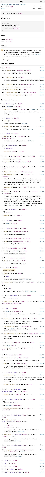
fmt (5, 136)
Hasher (8, 276)
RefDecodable (7, 391)
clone (6, 121)
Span (35, 318)
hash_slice (8, 282)
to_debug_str (8, 187)
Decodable (12, 145)
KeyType (8, 405)
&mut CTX (25, 301)
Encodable (12, 209)
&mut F (9, 425)
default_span (8, 318)
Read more (24, 123)
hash (5, 273)
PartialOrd (10, 469)
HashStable (14, 295)
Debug (8, 133)
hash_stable (8, 301)
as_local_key (8, 109)
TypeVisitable (16, 445)
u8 (14, 223)
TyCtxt (18, 156)
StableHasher (6, 303)
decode (6, 151)
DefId (20, 13)
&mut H (20, 273)
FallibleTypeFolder (8, 421)
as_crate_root (12, 92)
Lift (12, 342)
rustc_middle (4, 4)
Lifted (8, 345)
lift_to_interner (10, 348)
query (10, 4)
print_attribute (9, 384)
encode (6, 215)
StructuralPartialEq (13, 472)
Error (12, 138)
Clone (8, 118)
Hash (7, 268)
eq (5, 357)
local (9, 70)
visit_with (8, 450)
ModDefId (13, 248)
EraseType (9, 220)
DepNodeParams (16, 167)
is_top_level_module (14, 95)
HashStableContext (12, 299)
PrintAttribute (11, 372)
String (4, 189)
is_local (10, 77)
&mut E (19, 215)
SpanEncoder (9, 212)
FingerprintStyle (27, 171)
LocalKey (9, 106)
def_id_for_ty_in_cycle (12, 333)
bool (22, 77)
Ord (7, 466)
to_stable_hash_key (11, 408)
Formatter (21, 136)
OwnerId (13, 258)
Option (23, 84)
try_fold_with (9, 420)
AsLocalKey (10, 104)
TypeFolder (17, 434)
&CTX (28, 408)
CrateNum (16, 28)
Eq (6, 463)
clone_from (8, 126)
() (8, 138)
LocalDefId (29, 84)
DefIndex (16, 27)
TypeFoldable (16, 415)
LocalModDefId (15, 238)
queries (15, 4)
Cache (7, 311)
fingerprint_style (10, 171)
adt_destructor (21, 4)
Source (3, 8)
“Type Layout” (38, 54)
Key (21, 2)
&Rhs (18, 363)
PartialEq (9, 355)
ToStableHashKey (16, 399)
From (7, 228)
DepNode (35, 191)
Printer (30, 384)
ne (5, 363)
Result (4, 138)
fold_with (7, 434)
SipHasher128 (16, 303)
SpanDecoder (9, 148)
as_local (10, 84)
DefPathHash (17, 405)
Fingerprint (6, 176)
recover (6, 191)
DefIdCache (17, 311)
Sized (9, 288)
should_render (9, 375)
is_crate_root (12, 89)
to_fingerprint (9, 174)
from (5, 231)
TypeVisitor (19, 450)
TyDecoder (17, 389)
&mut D (14, 151)
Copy (7, 460)
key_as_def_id (9, 326)
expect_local (11, 87)
